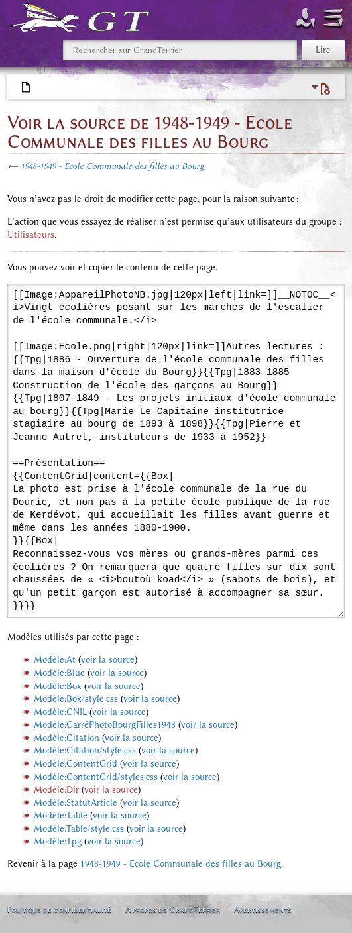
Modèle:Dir (56, 789)
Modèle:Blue (59, 673)
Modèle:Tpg (58, 841)
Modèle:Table (61, 815)
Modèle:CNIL (60, 712)
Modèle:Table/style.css (79, 828)
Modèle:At (55, 659)
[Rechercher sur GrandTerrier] (180, 50)
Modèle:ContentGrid (75, 763)
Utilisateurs (30, 235)
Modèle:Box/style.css (76, 698)
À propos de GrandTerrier (172, 909)
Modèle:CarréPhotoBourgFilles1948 (105, 724)
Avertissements (263, 909)
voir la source (108, 659)
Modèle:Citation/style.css (85, 750)
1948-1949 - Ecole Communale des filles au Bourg (112, 166)
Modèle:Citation (66, 737)
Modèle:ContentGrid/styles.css (96, 777)
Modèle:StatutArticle (75, 802)
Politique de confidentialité (59, 909)
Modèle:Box (58, 686)
